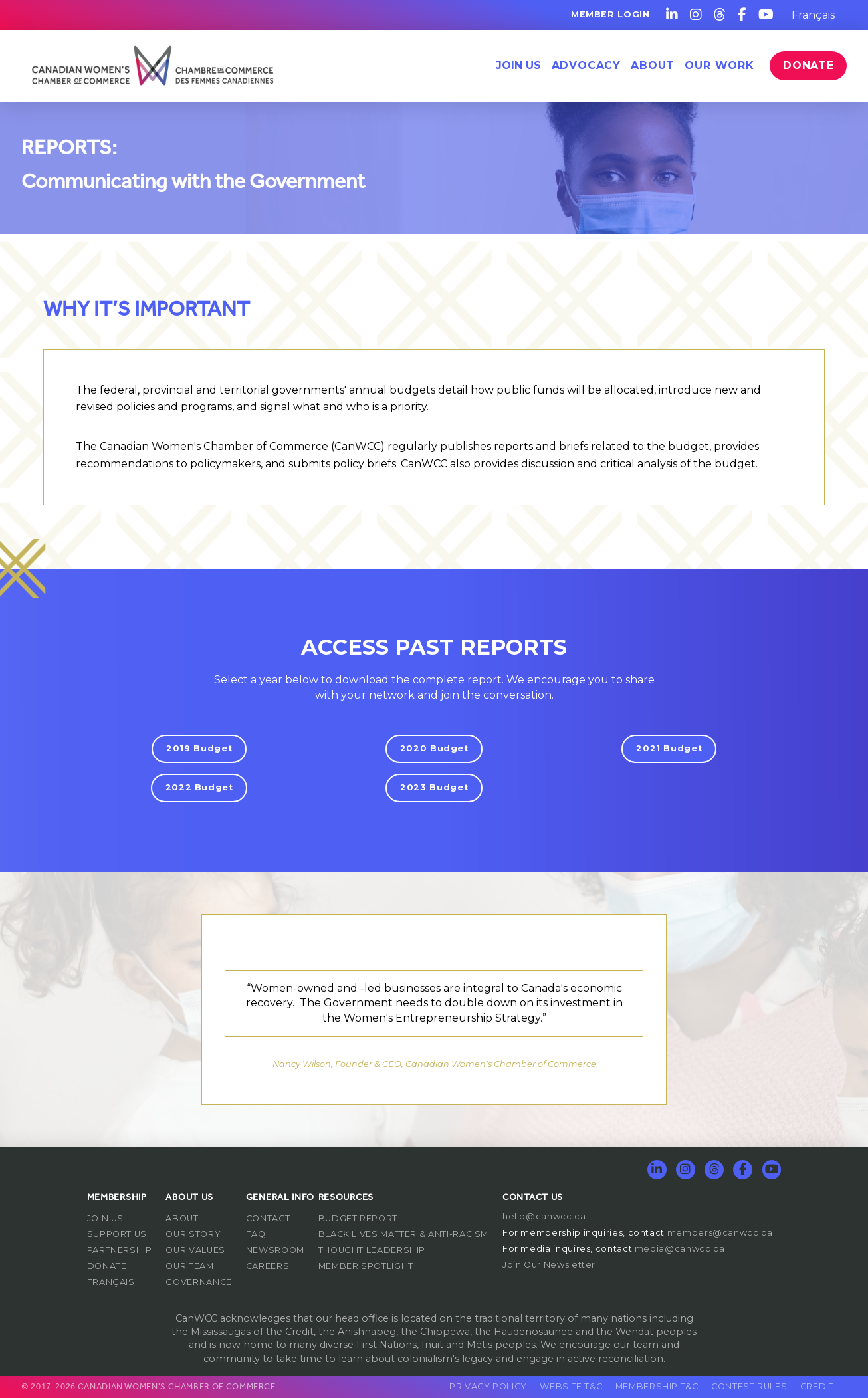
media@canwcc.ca (680, 1249)
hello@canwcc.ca (544, 1216)
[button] (586, 66)
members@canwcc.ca (720, 1233)
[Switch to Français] (813, 15)
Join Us (518, 65)
